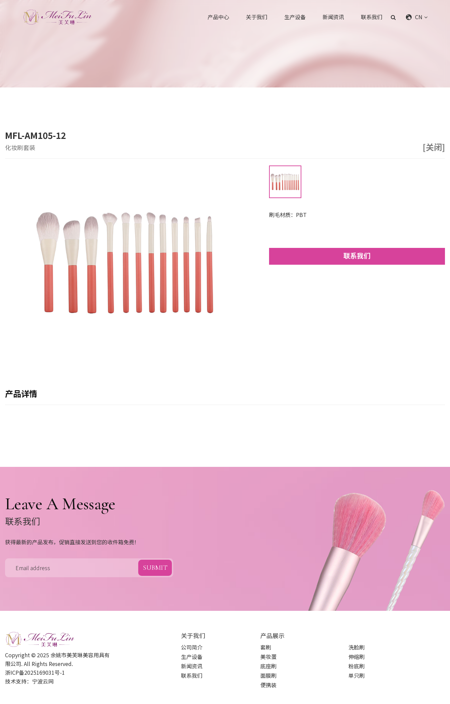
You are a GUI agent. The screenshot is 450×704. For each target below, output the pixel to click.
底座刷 (268, 666)
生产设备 (295, 17)
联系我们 (371, 17)
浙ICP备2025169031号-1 (35, 672)
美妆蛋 (268, 656)
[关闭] (434, 147)
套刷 (265, 647)
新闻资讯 (333, 17)
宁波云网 (42, 681)
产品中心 (218, 17)
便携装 (268, 685)
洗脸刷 (356, 647)
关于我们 (256, 17)
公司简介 (191, 647)
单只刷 (356, 675)
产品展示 (272, 635)
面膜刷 (268, 675)
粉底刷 (356, 666)
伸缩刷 (356, 656)
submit (155, 568)
